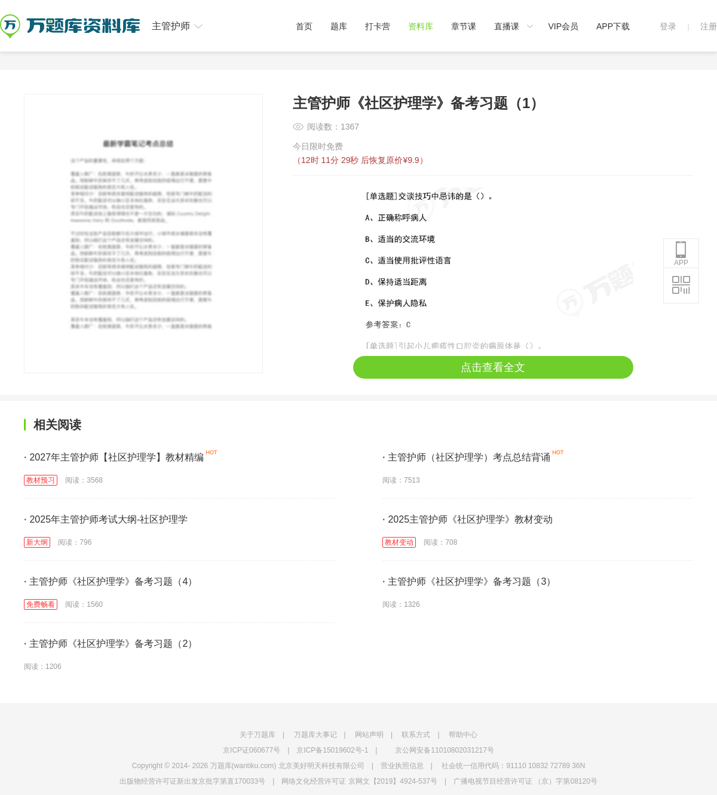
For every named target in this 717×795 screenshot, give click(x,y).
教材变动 (399, 542)
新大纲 (37, 542)
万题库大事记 (315, 734)
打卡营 (377, 26)
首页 (304, 26)
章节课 (463, 26)
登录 (668, 26)
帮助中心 (463, 734)
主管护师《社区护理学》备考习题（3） (469, 581)
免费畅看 (40, 604)
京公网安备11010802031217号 (444, 750)
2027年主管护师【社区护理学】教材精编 (114, 457)
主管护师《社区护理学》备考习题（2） (110, 644)
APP (681, 254)
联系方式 (416, 734)
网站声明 (369, 734)
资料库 (420, 26)
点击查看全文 (493, 367)
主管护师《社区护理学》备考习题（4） (110, 581)
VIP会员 (563, 26)
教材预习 (40, 480)
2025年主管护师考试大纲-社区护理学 (106, 519)
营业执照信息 (402, 766)
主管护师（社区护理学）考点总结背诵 (466, 457)
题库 (338, 26)
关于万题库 (257, 734)
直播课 (506, 26)
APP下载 (613, 26)
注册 (708, 26)
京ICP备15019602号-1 (332, 750)
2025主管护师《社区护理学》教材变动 (467, 519)
